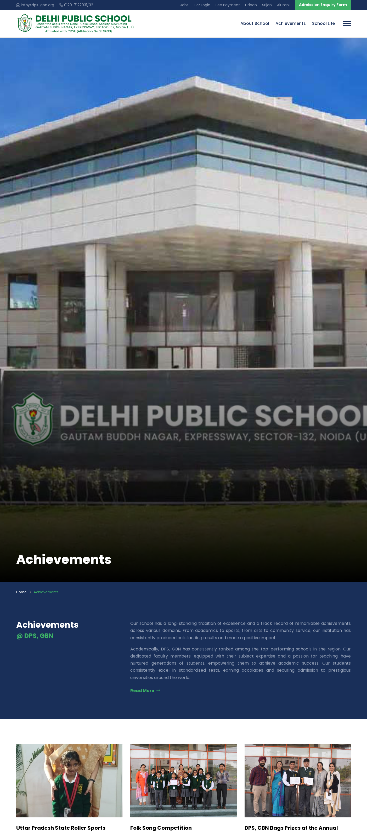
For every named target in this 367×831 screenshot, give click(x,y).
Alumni (283, 5)
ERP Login (202, 5)
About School (254, 23)
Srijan (267, 5)
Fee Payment (228, 5)
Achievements (290, 23)
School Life (323, 23)
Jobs (184, 5)
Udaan (251, 5)
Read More (145, 690)
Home (21, 591)
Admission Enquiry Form (323, 4)
